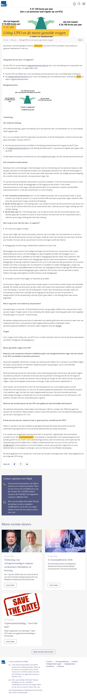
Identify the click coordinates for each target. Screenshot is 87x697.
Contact (49, 661)
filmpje (59, 326)
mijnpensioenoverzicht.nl (37, 65)
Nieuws (14, 40)
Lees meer (10, 595)
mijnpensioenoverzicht (17, 148)
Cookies (75, 661)
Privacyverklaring (62, 661)
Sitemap (60, 666)
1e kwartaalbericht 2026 (60, 569)
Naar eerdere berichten (43, 661)
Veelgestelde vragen (53, 664)
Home (5, 40)
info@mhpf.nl (8, 445)
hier (16, 340)
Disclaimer (50, 666)
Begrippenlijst (70, 664)
